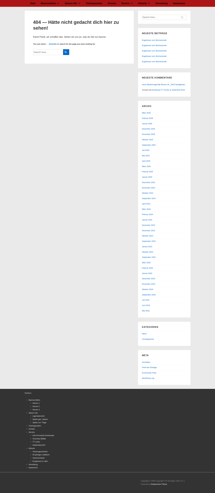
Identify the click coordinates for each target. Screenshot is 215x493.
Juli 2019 (145, 300)
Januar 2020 (147, 273)
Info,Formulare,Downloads (43, 435)
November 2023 (148, 231)
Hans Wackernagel (149, 84)
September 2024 (149, 198)
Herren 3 (36, 410)
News (144, 334)
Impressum (179, 3)
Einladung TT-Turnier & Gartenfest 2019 (168, 90)
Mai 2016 (146, 311)
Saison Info (73, 3)
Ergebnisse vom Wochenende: (155, 40)
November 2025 (148, 134)
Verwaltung (161, 3)
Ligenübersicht (39, 416)
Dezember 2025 (148, 129)
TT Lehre (36, 442)
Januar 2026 (147, 124)
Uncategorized (148, 339)
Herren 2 (36, 406)
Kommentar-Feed (149, 373)
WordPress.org (148, 378)
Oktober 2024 (147, 193)
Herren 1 (36, 403)
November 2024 (148, 188)
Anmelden (146, 362)
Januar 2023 (147, 247)
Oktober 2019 (147, 289)
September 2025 (149, 145)
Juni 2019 (146, 305)
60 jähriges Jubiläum (41, 455)
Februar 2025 (147, 172)
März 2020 (146, 263)
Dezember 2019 (148, 279)
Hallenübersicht (39, 445)
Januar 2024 (147, 220)
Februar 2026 (147, 118)
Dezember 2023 (148, 225)
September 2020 (149, 257)
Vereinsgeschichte (40, 451)
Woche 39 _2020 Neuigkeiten (173, 84)
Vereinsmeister (39, 458)
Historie (145, 3)
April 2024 (146, 204)
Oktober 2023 (147, 236)
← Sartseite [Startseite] (51, 44)
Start (32, 3)
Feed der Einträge (149, 367)
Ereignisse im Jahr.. (41, 461)
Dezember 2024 (148, 182)
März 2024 (146, 209)
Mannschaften (51, 3)
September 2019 (149, 295)
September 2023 (149, 241)
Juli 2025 (145, 150)
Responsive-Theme (159, 484)
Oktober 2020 (147, 252)
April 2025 (146, 161)
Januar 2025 (147, 177)
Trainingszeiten (94, 3)
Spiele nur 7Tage (39, 422)
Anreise (112, 3)
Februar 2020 (147, 268)
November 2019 (148, 284)
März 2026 (146, 113)
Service (127, 3)
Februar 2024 (147, 214)
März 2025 (146, 166)
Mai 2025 (146, 156)
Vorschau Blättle (39, 439)
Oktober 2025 (147, 140)
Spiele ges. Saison (40, 419)
